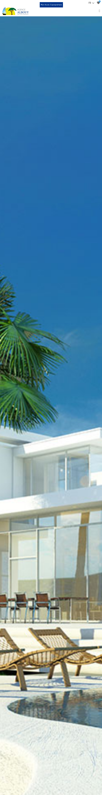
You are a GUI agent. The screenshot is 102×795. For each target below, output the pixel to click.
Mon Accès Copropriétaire (51, 5)
